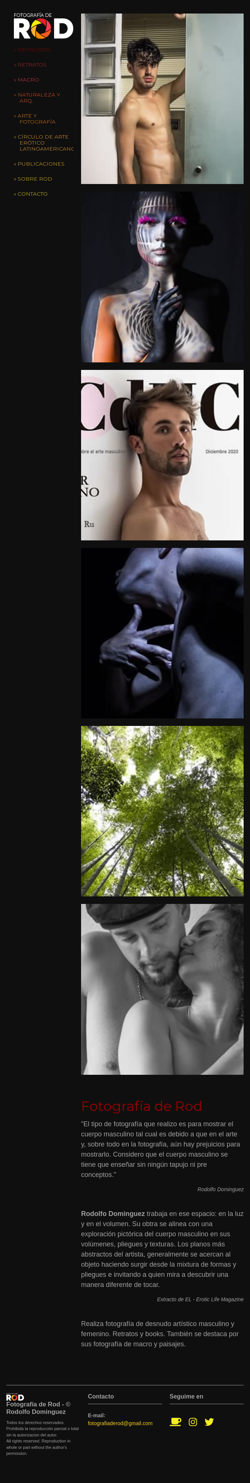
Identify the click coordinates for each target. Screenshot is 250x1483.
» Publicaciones (39, 164)
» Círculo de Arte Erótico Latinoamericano (44, 143)
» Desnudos (32, 50)
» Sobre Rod (33, 179)
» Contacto (31, 194)
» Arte (35, 119)
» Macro (26, 80)
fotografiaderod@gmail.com (120, 1423)
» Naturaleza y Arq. (37, 98)
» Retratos (30, 65)
